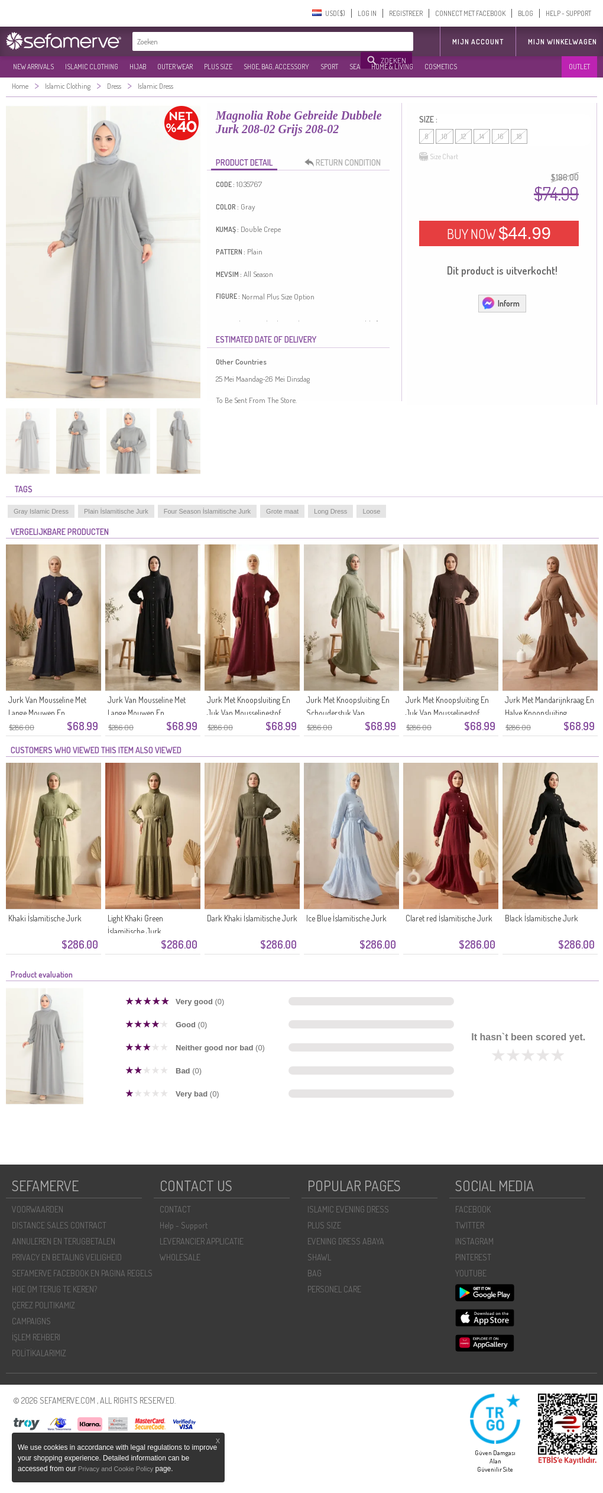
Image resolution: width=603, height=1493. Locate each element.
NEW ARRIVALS (33, 66)
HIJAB (137, 66)
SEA (354, 66)
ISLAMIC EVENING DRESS (348, 1209)
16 (500, 136)
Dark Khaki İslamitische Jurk (252, 918)
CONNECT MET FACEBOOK (470, 13)
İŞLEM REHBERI (36, 1337)
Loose (371, 511)
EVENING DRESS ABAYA (345, 1241)
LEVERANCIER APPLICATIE (202, 1241)
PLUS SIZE (218, 66)
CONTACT (175, 1209)
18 (519, 136)
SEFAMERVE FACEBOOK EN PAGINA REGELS (82, 1273)
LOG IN (367, 13)
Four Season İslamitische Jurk (207, 511)
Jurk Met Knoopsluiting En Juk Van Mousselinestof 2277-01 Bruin (447, 713)
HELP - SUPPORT (568, 13)
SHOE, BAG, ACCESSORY (276, 66)
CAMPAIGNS (31, 1321)
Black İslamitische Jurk (541, 918)
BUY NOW (499, 233)
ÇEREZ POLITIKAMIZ (43, 1305)
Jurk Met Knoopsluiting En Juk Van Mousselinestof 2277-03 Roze (248, 713)
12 (463, 136)
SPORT (329, 66)
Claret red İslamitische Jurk (449, 918)
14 (481, 136)
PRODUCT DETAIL (244, 162)
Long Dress (330, 511)
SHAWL (319, 1257)
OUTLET (579, 66)
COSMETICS (440, 66)
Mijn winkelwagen (562, 41)
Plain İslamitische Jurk (116, 511)
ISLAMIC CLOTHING (91, 66)
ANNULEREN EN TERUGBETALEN (63, 1241)
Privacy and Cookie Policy (115, 1468)
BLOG (525, 13)
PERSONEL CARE (334, 1289)
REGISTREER (406, 13)
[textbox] (247, 41)
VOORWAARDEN (37, 1209)
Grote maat (282, 511)
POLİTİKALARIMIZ (39, 1353)
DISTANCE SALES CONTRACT (59, 1225)
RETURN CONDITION (346, 162)
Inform (500, 303)
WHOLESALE (180, 1257)
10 (445, 136)
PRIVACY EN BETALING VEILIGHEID (67, 1257)
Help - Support (184, 1225)
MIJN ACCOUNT (478, 41)
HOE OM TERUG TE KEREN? (54, 1289)
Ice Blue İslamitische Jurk (346, 918)
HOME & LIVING (392, 66)
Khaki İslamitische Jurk (45, 918)
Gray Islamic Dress (41, 511)
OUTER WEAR (175, 66)
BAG (314, 1273)
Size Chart (438, 156)
